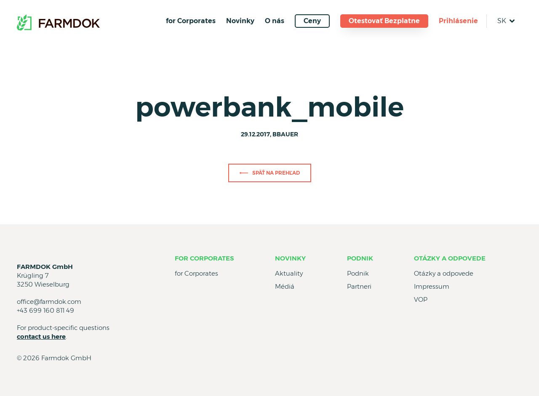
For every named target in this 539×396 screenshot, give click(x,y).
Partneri (359, 286)
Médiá (284, 286)
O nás (274, 21)
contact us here (41, 336)
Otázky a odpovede (450, 258)
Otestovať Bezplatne (384, 21)
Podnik (360, 258)
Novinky (240, 21)
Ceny (312, 21)
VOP (420, 299)
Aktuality (289, 273)
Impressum (431, 286)
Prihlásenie (458, 21)
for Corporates (191, 21)
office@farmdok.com (49, 302)
